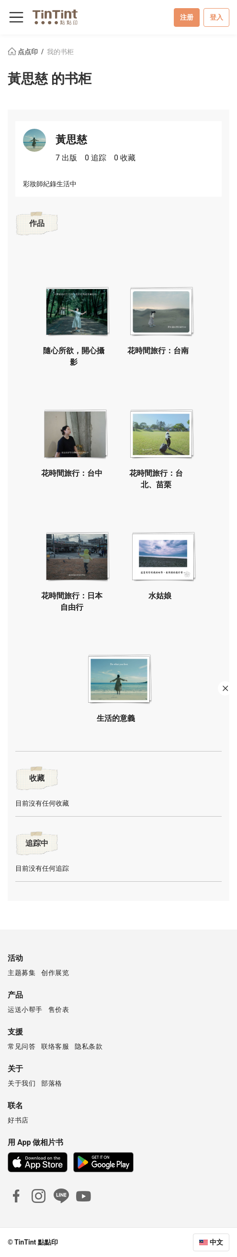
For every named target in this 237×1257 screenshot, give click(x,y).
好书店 (18, 1120)
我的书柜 (60, 52)
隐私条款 (88, 1046)
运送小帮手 (25, 1009)
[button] (76, 308)
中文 (216, 1242)
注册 (186, 17)
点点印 (23, 52)
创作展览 (55, 972)
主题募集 (21, 972)
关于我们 (21, 1083)
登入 (216, 17)
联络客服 (55, 1046)
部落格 (51, 1083)
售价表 (58, 1009)
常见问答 (21, 1046)
